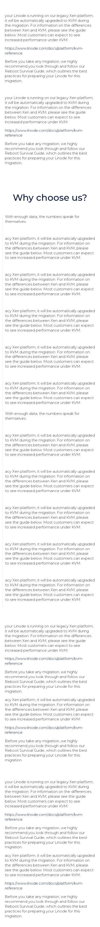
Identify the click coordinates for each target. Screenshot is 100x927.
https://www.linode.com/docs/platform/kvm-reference (44, 50)
